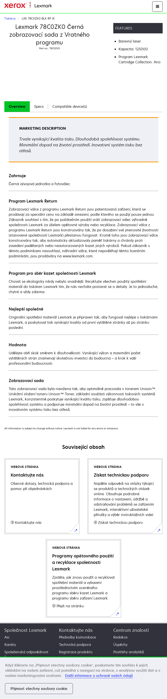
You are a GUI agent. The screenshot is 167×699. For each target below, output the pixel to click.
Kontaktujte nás (76, 630)
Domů (56, 6)
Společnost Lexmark (25, 630)
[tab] (17, 106)
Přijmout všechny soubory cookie (38, 688)
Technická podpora (75, 644)
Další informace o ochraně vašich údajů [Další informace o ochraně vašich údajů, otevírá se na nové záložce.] (99, 675)
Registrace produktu (75, 652)
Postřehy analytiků (128, 652)
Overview (17, 106)
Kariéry (10, 644)
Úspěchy (120, 644)
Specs (39, 106)
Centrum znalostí (131, 630)
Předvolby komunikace (77, 637)
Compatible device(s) (69, 106)
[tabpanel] (83, 266)
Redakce (120, 637)
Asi (6, 637)
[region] (83, 678)
